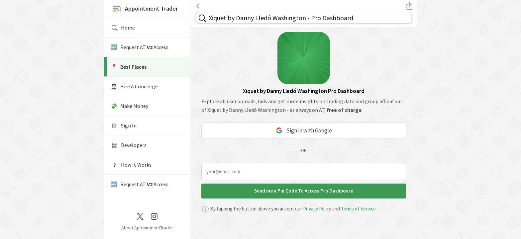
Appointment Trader (144, 9)
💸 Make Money (129, 106)
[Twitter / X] (140, 216)
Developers (129, 145)
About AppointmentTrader (147, 228)
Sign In (124, 126)
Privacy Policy (317, 208)
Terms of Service (358, 208)
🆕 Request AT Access (139, 47)
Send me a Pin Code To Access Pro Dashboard (304, 191)
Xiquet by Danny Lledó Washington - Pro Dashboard (281, 18)
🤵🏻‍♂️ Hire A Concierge (134, 86)
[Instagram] (154, 216)
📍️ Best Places (129, 66)
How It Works (131, 165)
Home (123, 28)
